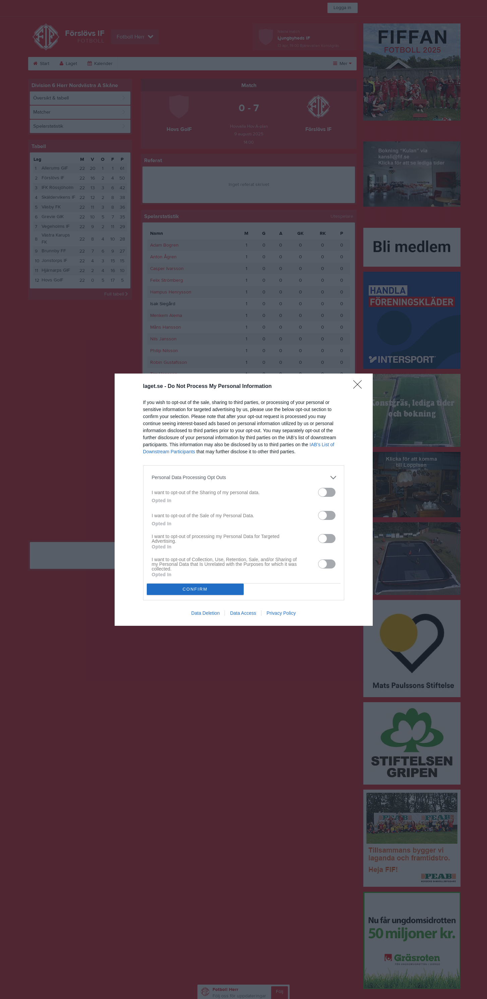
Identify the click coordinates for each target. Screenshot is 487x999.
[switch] (327, 492)
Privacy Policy (281, 613)
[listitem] (244, 477)
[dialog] (244, 500)
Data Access (243, 613)
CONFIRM (195, 588)
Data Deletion (205, 613)
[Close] (359, 386)
